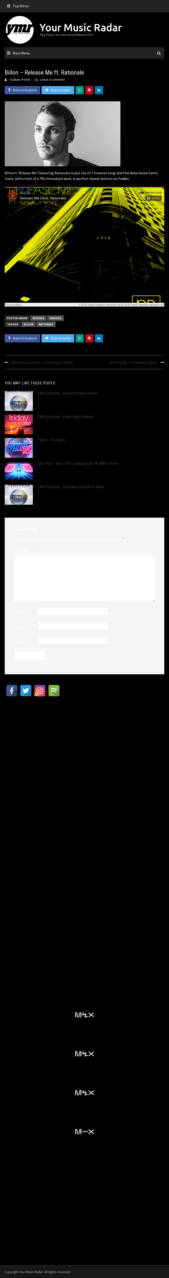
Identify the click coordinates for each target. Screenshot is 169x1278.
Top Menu (20, 6)
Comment (23, 550)
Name (19, 612)
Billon (28, 324)
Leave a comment (52, 79)
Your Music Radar (80, 27)
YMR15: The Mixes (51, 440)
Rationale (46, 324)
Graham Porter (20, 79)
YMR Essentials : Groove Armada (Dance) (68, 393)
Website (20, 641)
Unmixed (55, 318)
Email (18, 627)
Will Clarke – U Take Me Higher (134, 362)
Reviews (38, 318)
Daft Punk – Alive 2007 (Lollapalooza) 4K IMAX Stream (78, 463)
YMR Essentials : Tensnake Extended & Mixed (71, 487)
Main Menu (21, 53)
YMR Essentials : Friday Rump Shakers (66, 416)
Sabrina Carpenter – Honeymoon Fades (42, 362)
